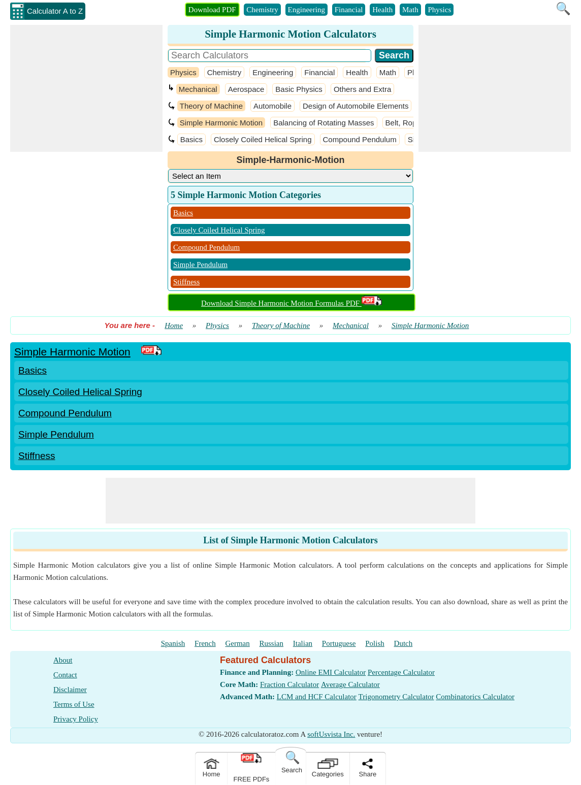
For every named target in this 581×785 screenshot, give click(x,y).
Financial (349, 10)
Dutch (403, 643)
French (205, 643)
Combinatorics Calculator (475, 697)
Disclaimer (70, 689)
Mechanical (198, 89)
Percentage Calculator (401, 672)
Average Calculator (350, 684)
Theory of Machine (211, 106)
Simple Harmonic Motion (221, 122)
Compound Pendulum (360, 139)
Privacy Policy (75, 719)
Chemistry (262, 10)
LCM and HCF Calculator (317, 697)
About (63, 660)
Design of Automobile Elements (355, 106)
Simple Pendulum (200, 264)
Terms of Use (73, 704)
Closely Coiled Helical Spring (263, 139)
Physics (439, 10)
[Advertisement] (86, 88)
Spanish (173, 643)
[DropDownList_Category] (290, 176)
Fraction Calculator (289, 684)
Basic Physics (298, 89)
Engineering (306, 10)
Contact (65, 675)
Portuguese (339, 643)
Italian (302, 643)
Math (410, 10)
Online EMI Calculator (331, 672)
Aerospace (246, 89)
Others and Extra (362, 89)
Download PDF (212, 10)
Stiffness (186, 282)
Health (382, 10)
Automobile (272, 106)
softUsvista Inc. (331, 734)
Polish (374, 643)
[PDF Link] (151, 351)
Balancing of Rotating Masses (323, 122)
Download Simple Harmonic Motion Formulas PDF (291, 303)
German (237, 643)
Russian (272, 643)
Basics (191, 139)
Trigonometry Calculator (396, 697)
